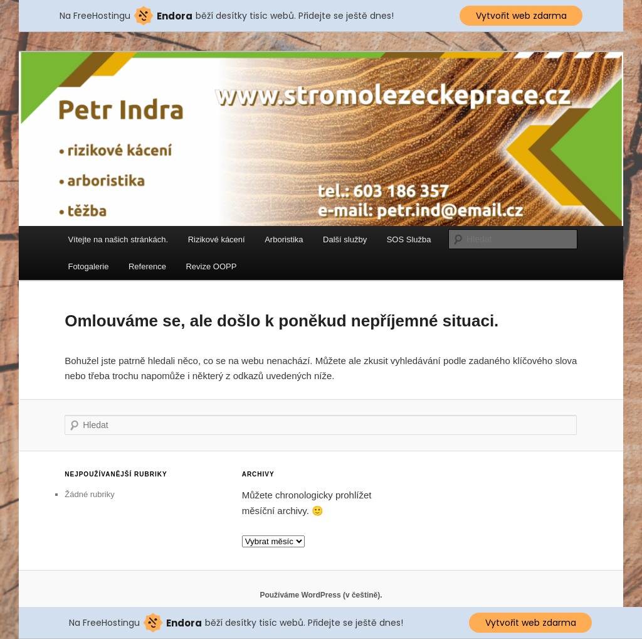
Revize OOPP (211, 266)
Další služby (345, 239)
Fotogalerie (88, 266)
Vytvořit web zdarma (521, 15)
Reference (147, 266)
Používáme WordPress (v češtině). (321, 595)
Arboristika (284, 239)
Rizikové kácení (216, 239)
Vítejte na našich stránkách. (118, 239)
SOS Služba (409, 239)
